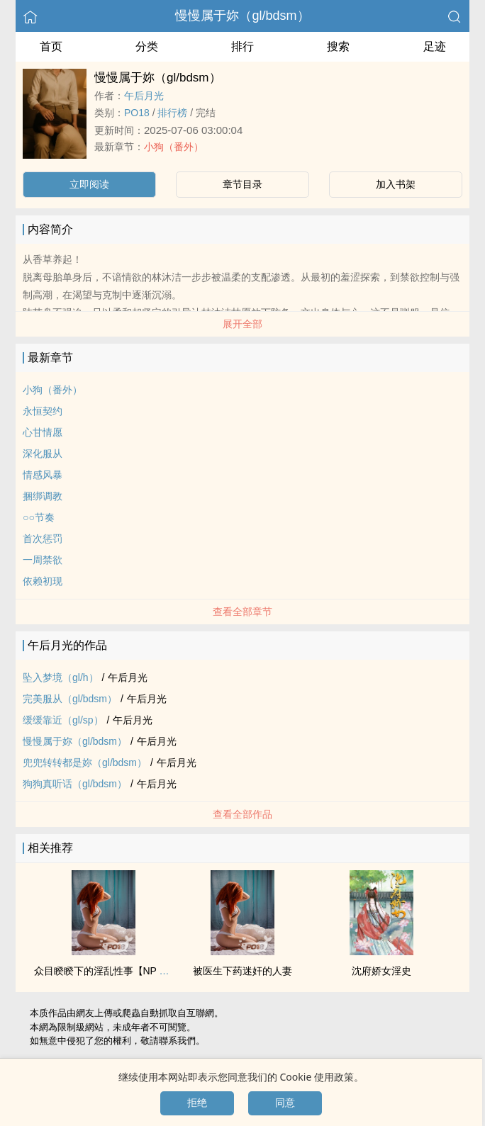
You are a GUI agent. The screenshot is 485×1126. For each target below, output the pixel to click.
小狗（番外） (174, 146)
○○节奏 (39, 517)
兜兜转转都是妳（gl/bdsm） (85, 762)
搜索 (338, 46)
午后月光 (144, 95)
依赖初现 (42, 581)
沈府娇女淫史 (381, 970)
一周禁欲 (42, 559)
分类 (146, 46)
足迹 (434, 46)
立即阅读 (89, 184)
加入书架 (396, 184)
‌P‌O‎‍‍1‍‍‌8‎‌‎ (137, 112)
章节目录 (242, 184)
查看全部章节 (242, 611)
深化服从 (42, 453)
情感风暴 (42, 474)
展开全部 (242, 324)
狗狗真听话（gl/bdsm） (75, 783)
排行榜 (172, 112)
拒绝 (197, 1102)
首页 (51, 46)
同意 (285, 1102)
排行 (242, 46)
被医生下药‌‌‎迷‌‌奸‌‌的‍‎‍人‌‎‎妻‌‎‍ (242, 970)
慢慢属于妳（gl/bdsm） (242, 16)
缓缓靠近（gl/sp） (63, 720)
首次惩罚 (42, 538)
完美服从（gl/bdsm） (70, 698)
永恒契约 (42, 411)
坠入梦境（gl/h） (61, 677)
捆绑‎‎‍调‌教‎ (42, 496)
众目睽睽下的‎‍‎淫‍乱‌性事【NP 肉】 (106, 970)
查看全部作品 (242, 814)
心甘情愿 (42, 432)
